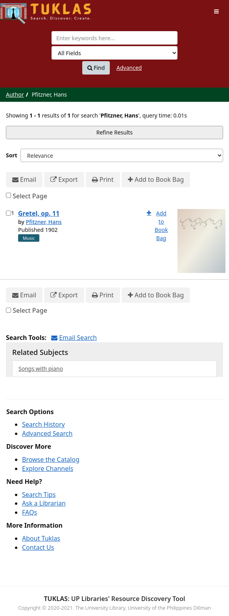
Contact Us (38, 547)
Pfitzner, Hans (43, 222)
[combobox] (114, 38)
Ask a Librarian (44, 503)
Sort (11, 155)
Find (96, 68)
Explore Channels (47, 468)
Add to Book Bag (156, 179)
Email (24, 179)
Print (103, 179)
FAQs (29, 512)
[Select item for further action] (8, 213)
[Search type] (114, 53)
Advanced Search (47, 433)
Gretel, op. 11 (38, 213)
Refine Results (114, 132)
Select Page (30, 196)
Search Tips (38, 494)
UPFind (19, 10)
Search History (43, 424)
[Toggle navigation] (216, 11)
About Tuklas (41, 538)
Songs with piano (40, 368)
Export (64, 179)
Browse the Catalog (50, 459)
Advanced (129, 67)
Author (15, 94)
